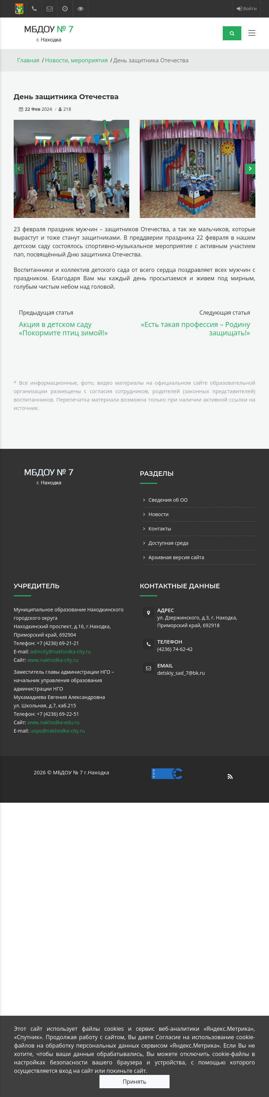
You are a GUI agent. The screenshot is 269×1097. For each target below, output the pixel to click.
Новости (158, 514)
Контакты (160, 528)
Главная (28, 60)
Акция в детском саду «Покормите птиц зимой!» (63, 328)
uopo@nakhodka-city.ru (57, 730)
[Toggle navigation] (251, 34)
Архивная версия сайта (176, 557)
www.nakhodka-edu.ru (53, 722)
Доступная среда (168, 543)
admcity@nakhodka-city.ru (60, 651)
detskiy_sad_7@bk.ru (181, 673)
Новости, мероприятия (76, 60)
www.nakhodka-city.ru (52, 660)
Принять (134, 1081)
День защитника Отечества (66, 96)
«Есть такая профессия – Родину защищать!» (195, 328)
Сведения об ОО (168, 499)
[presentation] (19, 169)
